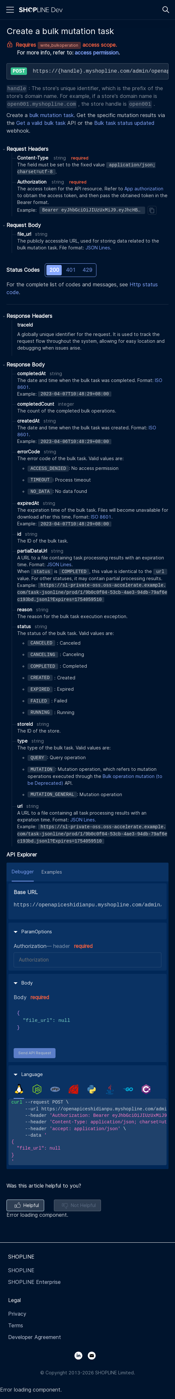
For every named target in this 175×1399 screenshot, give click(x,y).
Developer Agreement (34, 1337)
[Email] (94, 1355)
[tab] (19, 1089)
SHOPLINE (21, 1270)
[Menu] (10, 10)
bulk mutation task (51, 115)
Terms (15, 1325)
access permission (97, 53)
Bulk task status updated (124, 123)
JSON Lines (97, 247)
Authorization (30, 946)
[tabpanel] (87, 1132)
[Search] (166, 10)
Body (20, 997)
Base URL (26, 892)
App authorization (143, 188)
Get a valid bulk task (41, 123)
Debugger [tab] (23, 871)
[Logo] (42, 10)
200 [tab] (54, 270)
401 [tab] (71, 270)
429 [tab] (87, 270)
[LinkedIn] (81, 1355)
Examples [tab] (52, 872)
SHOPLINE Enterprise (34, 1282)
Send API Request (34, 1053)
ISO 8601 (101, 517)
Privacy (17, 1314)
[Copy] (152, 210)
